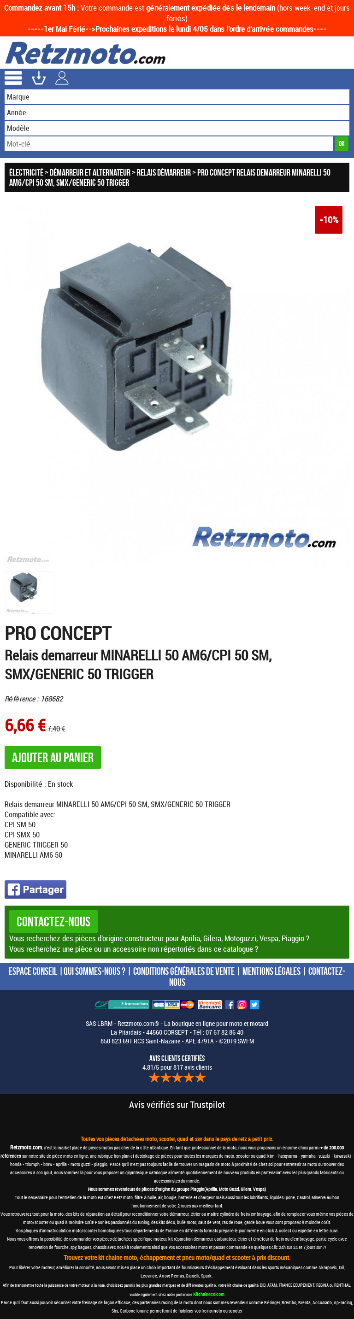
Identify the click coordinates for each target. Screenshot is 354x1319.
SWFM (246, 1040)
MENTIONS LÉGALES (271, 971)
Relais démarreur (164, 172)
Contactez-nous (53, 921)
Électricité (26, 172)
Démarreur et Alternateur (90, 172)
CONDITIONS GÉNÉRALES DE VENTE (184, 971)
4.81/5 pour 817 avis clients (177, 1063)
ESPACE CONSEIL (33, 971)
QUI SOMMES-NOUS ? (94, 971)
